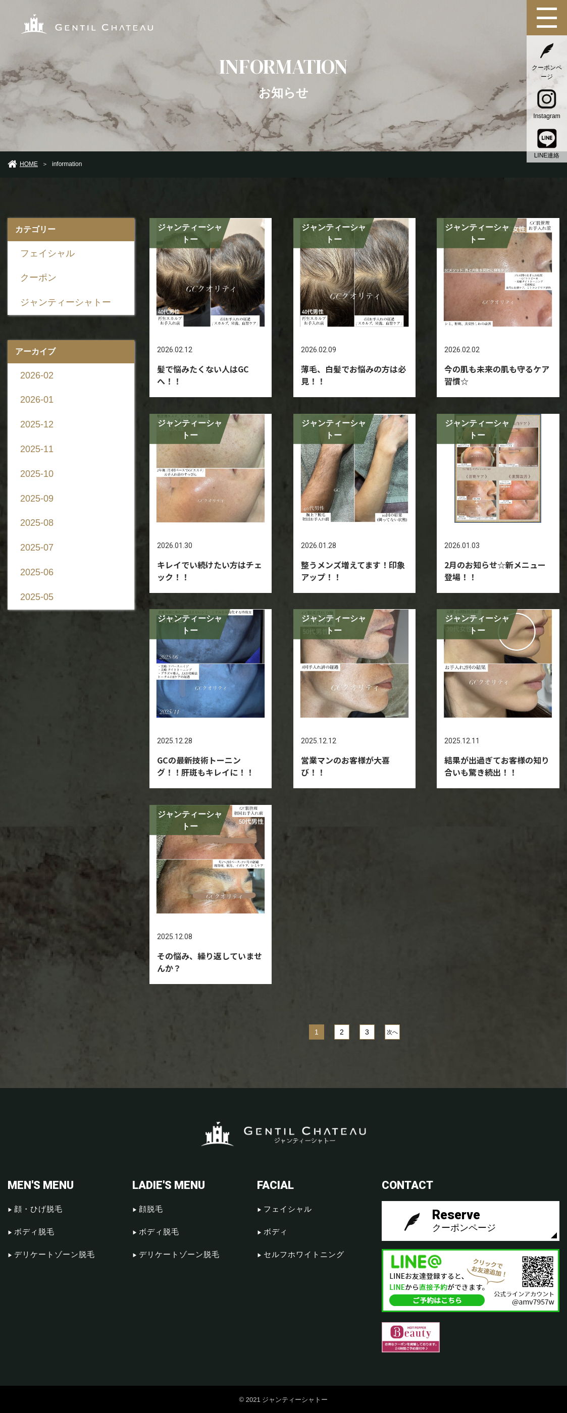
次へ (392, 1032)
